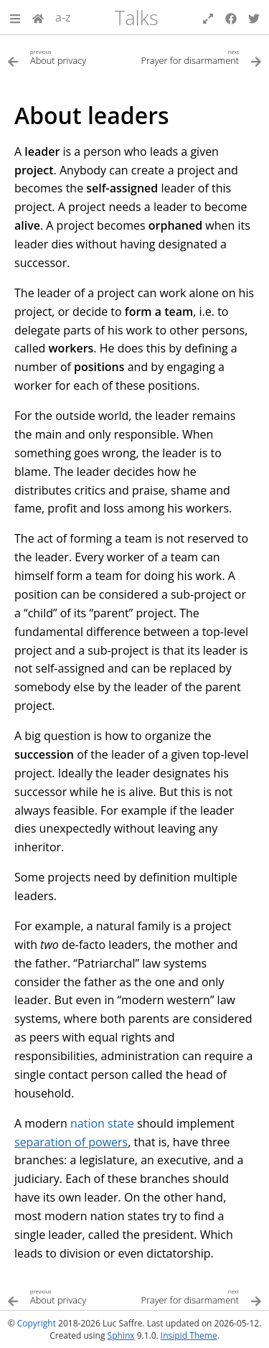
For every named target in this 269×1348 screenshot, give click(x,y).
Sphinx (121, 1335)
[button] (15, 17)
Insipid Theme (189, 1335)
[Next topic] (199, 56)
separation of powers (71, 1142)
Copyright (36, 1323)
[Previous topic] (71, 56)
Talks (137, 17)
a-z (63, 17)
